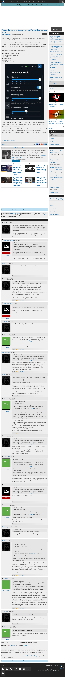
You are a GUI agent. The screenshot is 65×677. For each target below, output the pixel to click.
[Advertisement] (32, 17)
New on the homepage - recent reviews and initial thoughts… (56, 177)
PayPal (27, 645)
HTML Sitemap (55, 671)
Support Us (53, 205)
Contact (52, 86)
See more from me (16, 160)
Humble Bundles (54, 144)
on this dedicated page (31, 656)
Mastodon (15, 159)
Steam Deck (6, 140)
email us (43, 215)
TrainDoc (6, 335)
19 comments (44, 34)
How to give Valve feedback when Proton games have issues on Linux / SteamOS (56, 120)
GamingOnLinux (11, 2)
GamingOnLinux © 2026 (52, 665)
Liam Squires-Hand (7, 34)
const (5, 279)
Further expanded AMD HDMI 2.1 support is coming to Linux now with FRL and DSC (41, 169)
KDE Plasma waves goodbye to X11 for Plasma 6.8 (55, 72)
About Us (52, 211)
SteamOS (13, 140)
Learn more (45, 28)
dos (5, 223)
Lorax (3, 374)
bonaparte (4, 540)
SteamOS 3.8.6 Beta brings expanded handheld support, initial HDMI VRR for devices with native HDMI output (56, 39)
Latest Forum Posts (55, 148)
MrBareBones (5, 352)
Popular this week (55, 33)
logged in (31, 341)
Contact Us (27, 2)
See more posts (54, 192)
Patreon (12, 645)
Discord (40, 2)
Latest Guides (53, 92)
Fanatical (52, 138)
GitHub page (14, 137)
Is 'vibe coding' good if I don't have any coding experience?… (56, 169)
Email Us (52, 89)
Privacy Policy (51, 669)
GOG (51, 141)
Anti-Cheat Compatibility (56, 199)
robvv (5, 321)
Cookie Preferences (55, 202)
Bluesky (35, 2)
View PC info (6, 255)
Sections (20, 2)
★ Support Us (57, 29)
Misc (10, 140)
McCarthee (4, 263)
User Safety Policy (46, 671)
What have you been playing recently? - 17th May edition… (56, 161)
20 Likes (3, 144)
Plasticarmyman (6, 527)
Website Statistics (54, 214)
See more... (21, 275)
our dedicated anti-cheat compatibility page (49, 5)
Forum (46, 2)
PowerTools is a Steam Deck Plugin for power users (24, 30)
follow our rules (15, 213)
